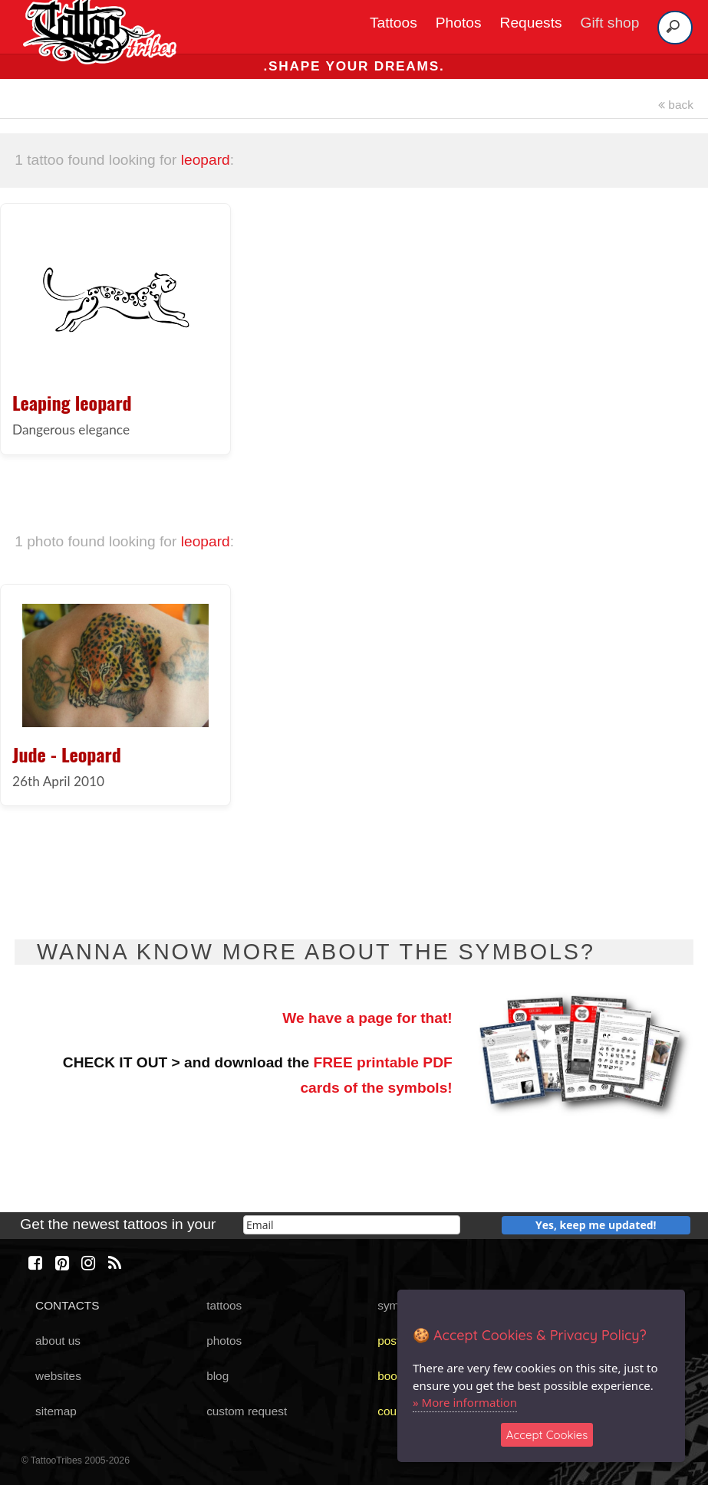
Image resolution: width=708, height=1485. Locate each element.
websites (58, 1375)
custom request (246, 1411)
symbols (398, 1305)
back (675, 104)
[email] (351, 1224)
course (395, 1411)
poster (393, 1340)
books (393, 1375)
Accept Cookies (547, 1435)
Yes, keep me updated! (596, 1225)
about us (58, 1340)
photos (224, 1340)
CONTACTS (67, 1305)
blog (217, 1375)
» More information (465, 1402)
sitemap (56, 1411)
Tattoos (393, 23)
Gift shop (610, 23)
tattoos (224, 1305)
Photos (459, 23)
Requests (531, 23)
